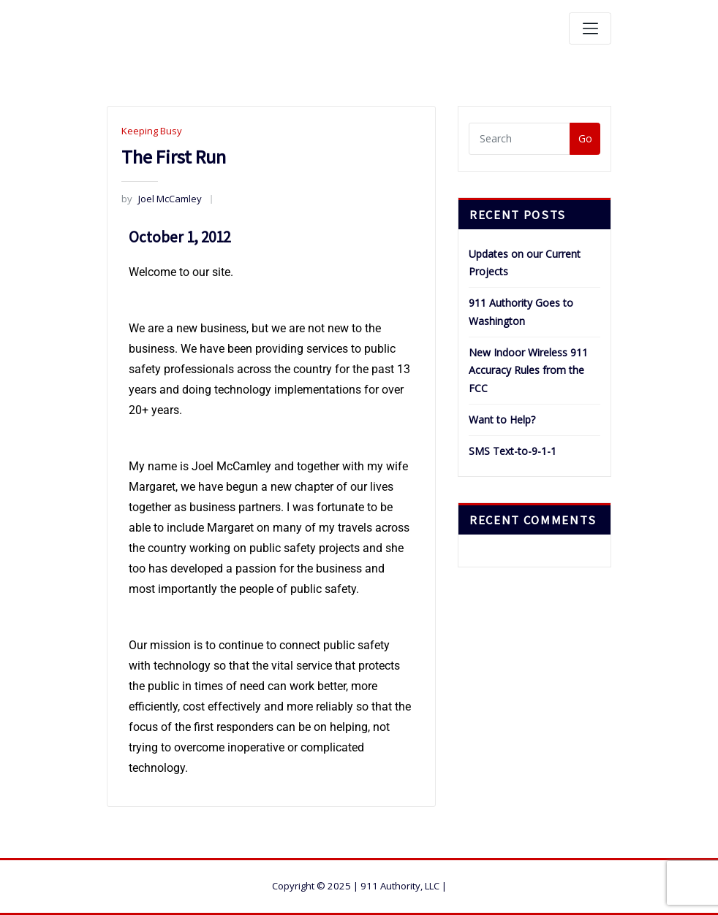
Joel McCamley (161, 198)
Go (585, 138)
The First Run (173, 157)
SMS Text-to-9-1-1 (512, 451)
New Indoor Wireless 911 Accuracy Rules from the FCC (528, 370)
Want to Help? (502, 419)
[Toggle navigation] (590, 28)
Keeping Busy (151, 130)
